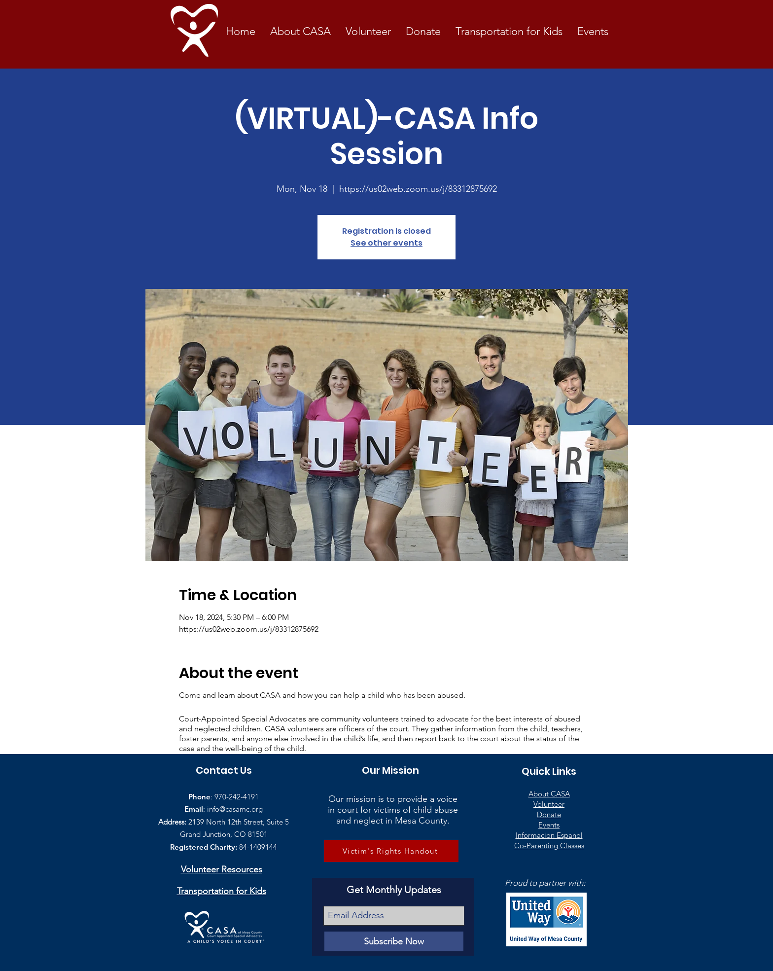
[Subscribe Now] (393, 941)
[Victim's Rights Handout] (391, 851)
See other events (386, 243)
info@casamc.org (235, 809)
